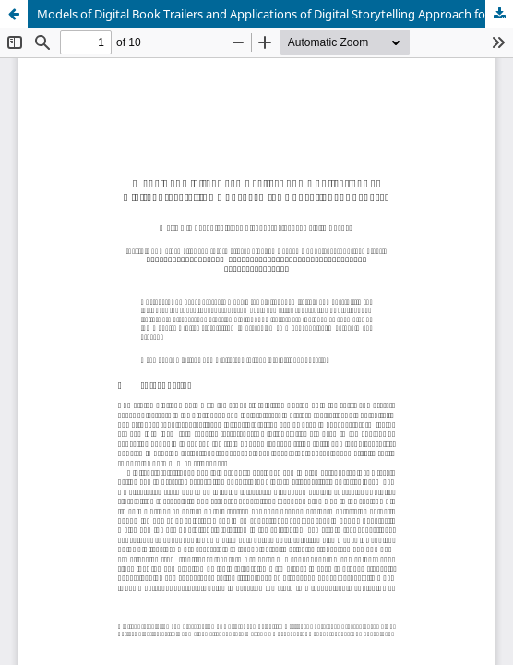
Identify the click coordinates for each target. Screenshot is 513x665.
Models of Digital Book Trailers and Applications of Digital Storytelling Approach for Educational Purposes (275, 14)
